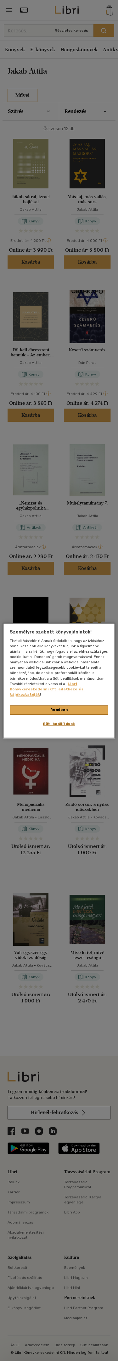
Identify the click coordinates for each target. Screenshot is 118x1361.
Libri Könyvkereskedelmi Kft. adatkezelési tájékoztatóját (47, 689)
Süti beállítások (59, 724)
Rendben (59, 709)
